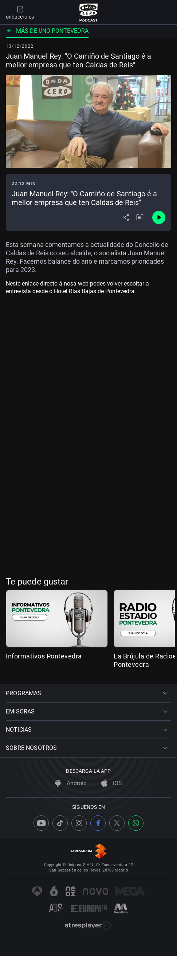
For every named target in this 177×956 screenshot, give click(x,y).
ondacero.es (20, 12)
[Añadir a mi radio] (139, 217)
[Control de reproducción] (158, 217)
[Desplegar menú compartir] (125, 217)
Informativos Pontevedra (44, 656)
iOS (111, 783)
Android (71, 783)
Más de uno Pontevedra (47, 30)
